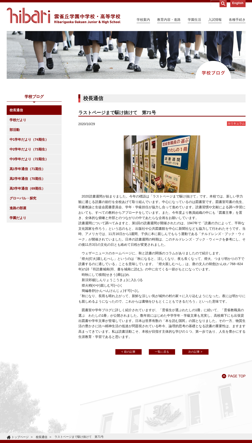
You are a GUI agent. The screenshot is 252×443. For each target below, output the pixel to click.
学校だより (18, 120)
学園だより (18, 218)
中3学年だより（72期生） (29, 159)
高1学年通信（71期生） (27, 169)
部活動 (15, 130)
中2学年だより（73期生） (29, 149)
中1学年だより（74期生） (29, 139)
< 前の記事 (128, 351)
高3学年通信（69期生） (27, 188)
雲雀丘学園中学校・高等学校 (63, 16)
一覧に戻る (162, 351)
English (237, 3)
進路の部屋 (18, 208)
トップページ (20, 437)
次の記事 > (195, 351)
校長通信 (16, 110)
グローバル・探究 (23, 198)
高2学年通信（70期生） (27, 179)
